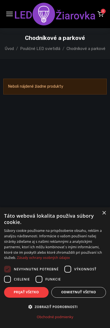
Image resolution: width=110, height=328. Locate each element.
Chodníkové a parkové (86, 48)
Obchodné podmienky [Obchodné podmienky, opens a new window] (55, 316)
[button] (100, 13)
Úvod (9, 48)
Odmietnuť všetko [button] (78, 292)
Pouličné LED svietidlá (40, 48)
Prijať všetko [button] (26, 292)
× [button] (104, 213)
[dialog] (55, 267)
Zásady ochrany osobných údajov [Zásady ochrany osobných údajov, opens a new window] (43, 257)
